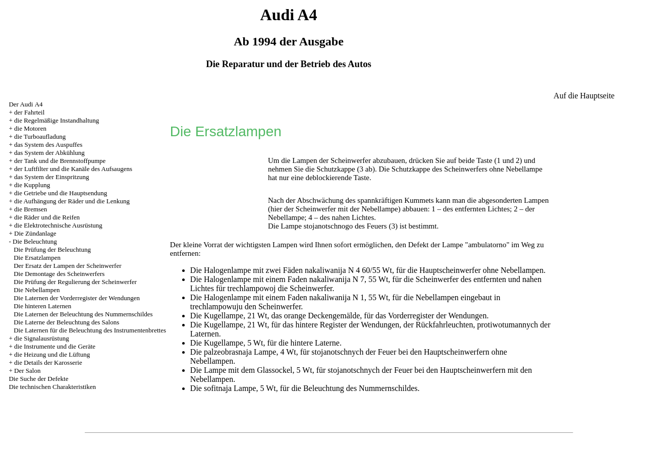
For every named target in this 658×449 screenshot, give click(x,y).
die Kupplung (32, 185)
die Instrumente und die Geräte (54, 346)
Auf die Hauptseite (584, 95)
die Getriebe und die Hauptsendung (60, 193)
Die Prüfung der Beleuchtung (52, 249)
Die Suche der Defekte (38, 378)
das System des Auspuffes (48, 144)
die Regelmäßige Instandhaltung (56, 120)
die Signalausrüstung (41, 338)
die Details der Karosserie (48, 362)
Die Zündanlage (35, 233)
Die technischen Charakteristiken (52, 386)
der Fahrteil (29, 112)
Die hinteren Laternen (42, 306)
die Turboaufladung (40, 136)
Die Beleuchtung (35, 241)
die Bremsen (30, 209)
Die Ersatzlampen (37, 257)
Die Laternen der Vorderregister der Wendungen (77, 298)
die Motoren (30, 128)
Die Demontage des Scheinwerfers (59, 273)
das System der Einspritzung (51, 177)
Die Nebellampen (37, 290)
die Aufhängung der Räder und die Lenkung (72, 201)
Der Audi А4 (25, 104)
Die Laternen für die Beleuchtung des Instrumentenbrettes (90, 330)
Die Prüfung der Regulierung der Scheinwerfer (75, 282)
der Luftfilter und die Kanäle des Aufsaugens (73, 169)
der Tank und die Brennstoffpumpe (59, 160)
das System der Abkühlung (49, 152)
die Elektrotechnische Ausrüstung (58, 225)
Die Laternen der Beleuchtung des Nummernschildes (83, 314)
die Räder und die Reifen (47, 217)
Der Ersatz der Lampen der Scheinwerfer (67, 265)
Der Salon (27, 370)
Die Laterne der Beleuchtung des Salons (66, 322)
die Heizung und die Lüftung (52, 354)
